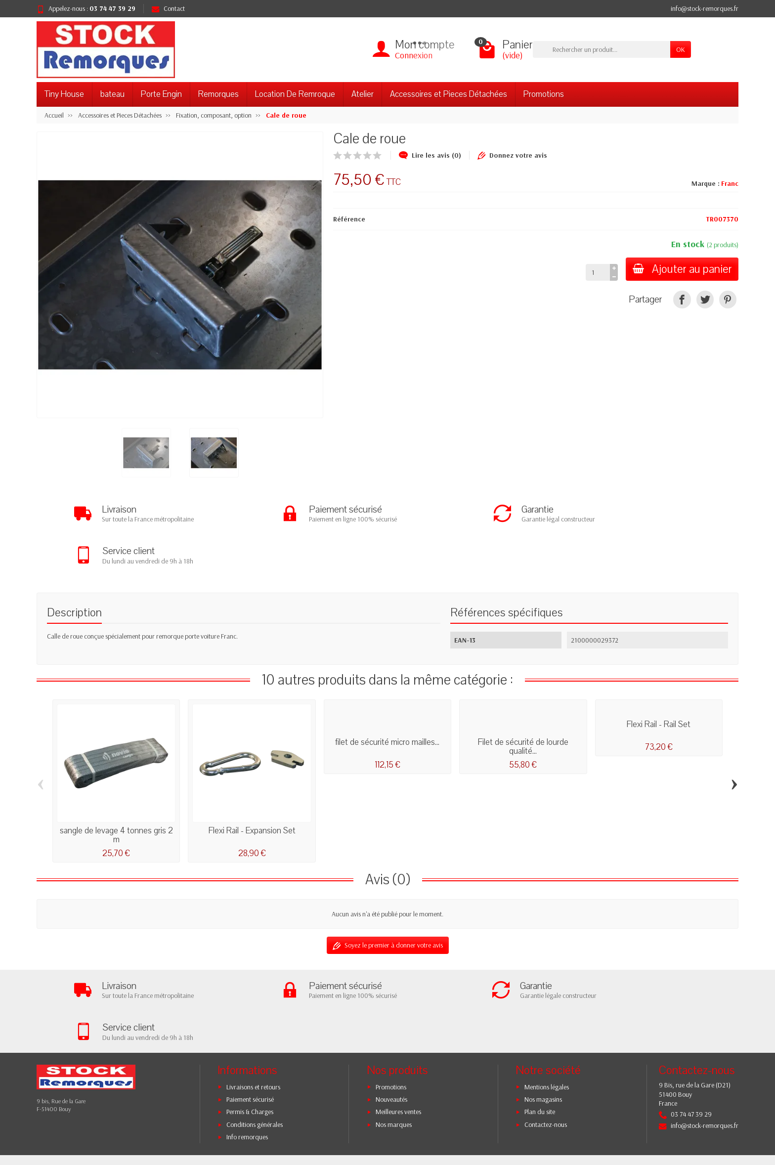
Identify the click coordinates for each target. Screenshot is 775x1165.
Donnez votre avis (512, 155)
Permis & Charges (249, 1031)
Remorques (218, 94)
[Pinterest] (727, 299)
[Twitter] (659, 1117)
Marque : (705, 183)
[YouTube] (681, 1117)
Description (74, 572)
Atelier (362, 94)
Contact (168, 8)
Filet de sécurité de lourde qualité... (523, 706)
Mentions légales (546, 1006)
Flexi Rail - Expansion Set (252, 790)
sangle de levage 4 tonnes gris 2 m (116, 795)
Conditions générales (254, 1043)
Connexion (413, 55)
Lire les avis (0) (430, 155)
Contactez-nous (545, 1043)
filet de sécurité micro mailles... (387, 702)
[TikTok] (727, 1110)
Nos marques (394, 1043)
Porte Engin (161, 94)
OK (680, 49)
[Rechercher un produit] (601, 49)
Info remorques (247, 1056)
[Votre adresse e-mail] (367, 1095)
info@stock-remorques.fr (704, 8)
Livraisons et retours (253, 1006)
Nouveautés (391, 1019)
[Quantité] (595, 272)
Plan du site (539, 1031)
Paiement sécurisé (250, 1019)
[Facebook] (636, 1117)
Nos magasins (543, 1019)
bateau (112, 94)
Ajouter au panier (681, 269)
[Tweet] (705, 299)
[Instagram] (705, 1117)
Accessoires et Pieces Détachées (448, 94)
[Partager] (681, 299)
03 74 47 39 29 (112, 8)
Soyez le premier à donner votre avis (388, 905)
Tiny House (64, 94)
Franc (729, 183)
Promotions (543, 94)
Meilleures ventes (398, 1031)
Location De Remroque (295, 94)
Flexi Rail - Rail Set (658, 684)
